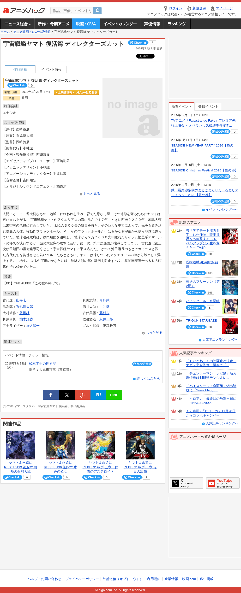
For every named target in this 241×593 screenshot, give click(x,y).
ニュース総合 (17, 23)
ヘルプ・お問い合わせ (44, 579)
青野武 (104, 300)
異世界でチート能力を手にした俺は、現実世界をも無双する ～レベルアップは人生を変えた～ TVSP (203, 239)
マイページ (224, 8)
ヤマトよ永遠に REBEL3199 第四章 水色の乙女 (60, 467)
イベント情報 (51, 69)
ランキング (177, 23)
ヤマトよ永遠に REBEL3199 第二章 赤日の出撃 (140, 467)
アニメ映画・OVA (86, 23)
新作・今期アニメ (53, 23)
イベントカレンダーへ (222, 209)
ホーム (5, 32)
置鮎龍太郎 (24, 307)
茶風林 (24, 313)
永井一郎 (106, 319)
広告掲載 (206, 579)
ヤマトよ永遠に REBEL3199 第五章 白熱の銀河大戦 (20, 467)
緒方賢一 (33, 326)
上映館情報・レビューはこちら (76, 92)
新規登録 (199, 8)
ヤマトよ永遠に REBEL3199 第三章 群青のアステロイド (100, 467)
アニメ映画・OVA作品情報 (32, 32)
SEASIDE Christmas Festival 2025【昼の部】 (204, 170)
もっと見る (91, 193)
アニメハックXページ (186, 483)
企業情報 (171, 579)
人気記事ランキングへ (222, 423)
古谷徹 (104, 307)
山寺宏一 (23, 300)
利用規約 (154, 579)
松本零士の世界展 (42, 363)
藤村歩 (104, 313)
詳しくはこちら (148, 378)
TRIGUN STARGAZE (201, 320)
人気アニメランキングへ (220, 339)
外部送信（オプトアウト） (123, 579)
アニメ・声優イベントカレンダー (120, 23)
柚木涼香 (26, 319)
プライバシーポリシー (82, 579)
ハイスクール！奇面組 (203, 301)
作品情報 (20, 69)
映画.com (189, 579)
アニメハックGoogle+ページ (223, 483)
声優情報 (152, 23)
